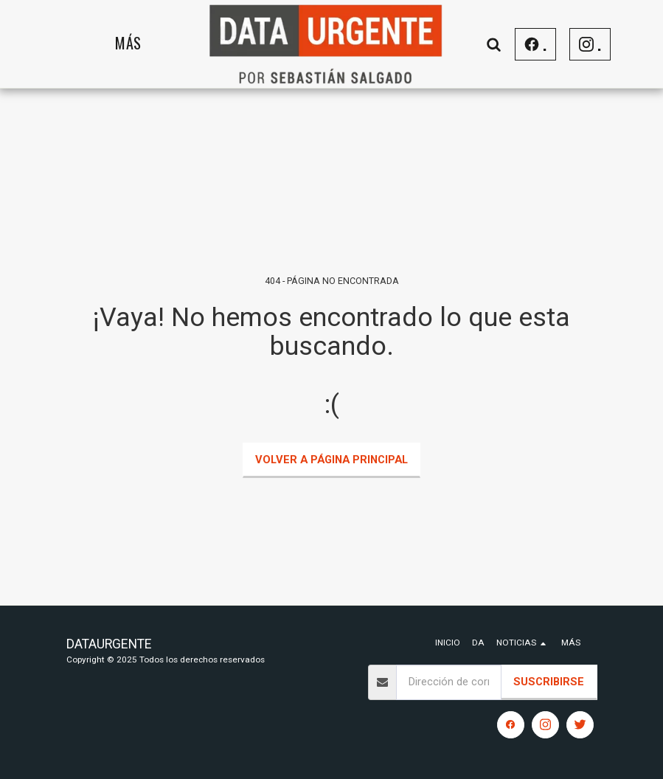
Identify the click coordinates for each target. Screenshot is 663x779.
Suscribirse (548, 681)
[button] (494, 44)
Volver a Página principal (331, 459)
